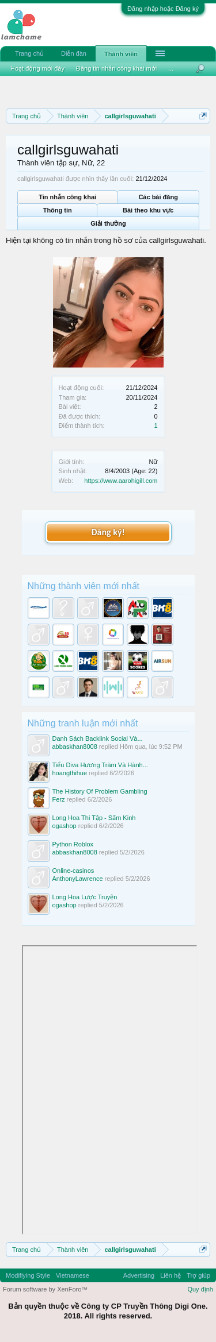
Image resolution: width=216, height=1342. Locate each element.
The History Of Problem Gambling (99, 791)
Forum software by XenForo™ (45, 1289)
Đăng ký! (107, 532)
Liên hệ (170, 1275)
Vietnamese (72, 1275)
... (170, 68)
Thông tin (57, 210)
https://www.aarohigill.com (120, 480)
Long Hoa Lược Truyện (85, 897)
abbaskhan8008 (74, 746)
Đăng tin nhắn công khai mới (116, 68)
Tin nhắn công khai (67, 197)
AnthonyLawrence (77, 878)
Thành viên (121, 54)
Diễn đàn (73, 53)
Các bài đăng (157, 197)
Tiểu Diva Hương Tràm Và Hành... (100, 764)
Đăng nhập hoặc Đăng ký (163, 8)
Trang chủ (29, 53)
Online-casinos (73, 870)
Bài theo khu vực (148, 210)
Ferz (58, 799)
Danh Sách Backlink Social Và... (97, 738)
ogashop (64, 825)
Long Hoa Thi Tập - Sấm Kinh (94, 817)
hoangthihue (70, 772)
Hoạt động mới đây (37, 68)
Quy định (200, 1289)
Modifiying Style (28, 1275)
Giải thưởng (108, 223)
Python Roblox (73, 844)
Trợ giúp (198, 1275)
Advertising (138, 1275)
